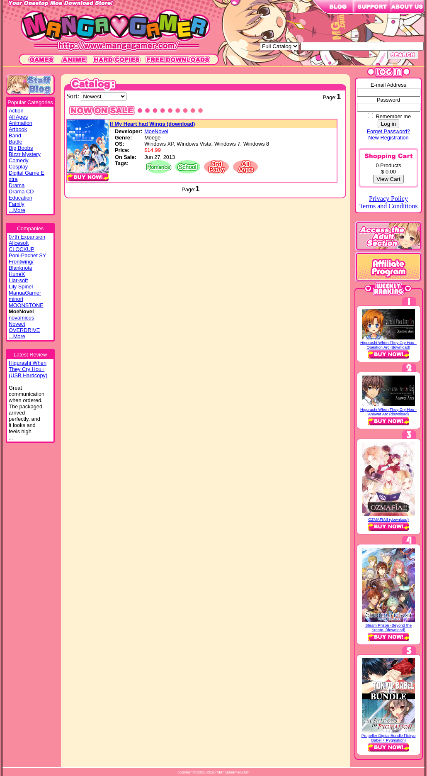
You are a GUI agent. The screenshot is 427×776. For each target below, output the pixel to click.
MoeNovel (156, 131)
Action (16, 110)
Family (16, 204)
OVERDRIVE (24, 330)
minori (16, 299)
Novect (17, 324)
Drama (16, 185)
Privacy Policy (388, 198)
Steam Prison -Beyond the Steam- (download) (388, 627)
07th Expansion (27, 237)
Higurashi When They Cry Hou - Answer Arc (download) (388, 411)
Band (15, 135)
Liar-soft (18, 280)
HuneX (17, 274)
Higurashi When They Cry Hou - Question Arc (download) (388, 344)
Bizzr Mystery (25, 154)
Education (20, 198)
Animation (20, 123)
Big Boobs (21, 148)
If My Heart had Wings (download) (152, 124)
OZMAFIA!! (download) (388, 519)
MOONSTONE (26, 305)
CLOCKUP (21, 249)
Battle (15, 142)
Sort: (73, 96)
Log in (388, 124)
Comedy (19, 160)
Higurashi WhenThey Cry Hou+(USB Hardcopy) (28, 369)
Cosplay (18, 166)
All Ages (18, 117)
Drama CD (21, 191)
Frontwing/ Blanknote (21, 265)
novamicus (21, 318)
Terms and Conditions (388, 206)
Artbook (18, 129)
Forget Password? (388, 131)
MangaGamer (25, 293)
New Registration (388, 137)
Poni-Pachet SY (27, 255)
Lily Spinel (21, 286)
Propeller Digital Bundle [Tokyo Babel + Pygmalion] (388, 737)
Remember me (393, 116)
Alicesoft (19, 243)
